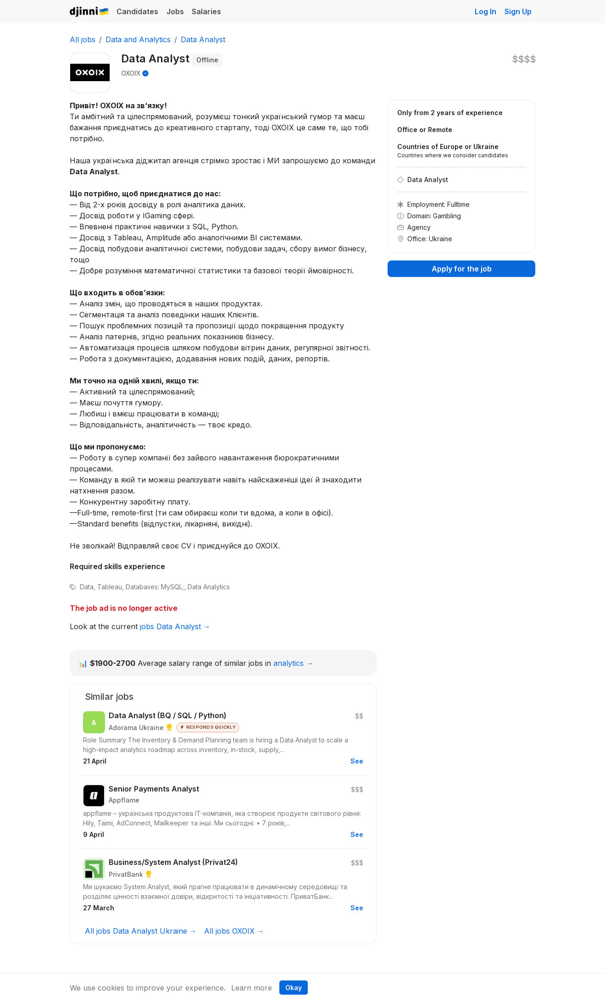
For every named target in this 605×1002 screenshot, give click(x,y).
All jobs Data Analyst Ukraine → (141, 931)
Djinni (89, 12)
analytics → (293, 663)
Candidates (137, 11)
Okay (293, 987)
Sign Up (518, 11)
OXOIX (130, 73)
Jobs (175, 11)
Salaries (206, 11)
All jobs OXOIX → (234, 931)
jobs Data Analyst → (175, 626)
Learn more (251, 987)
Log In (485, 11)
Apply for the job (462, 268)
